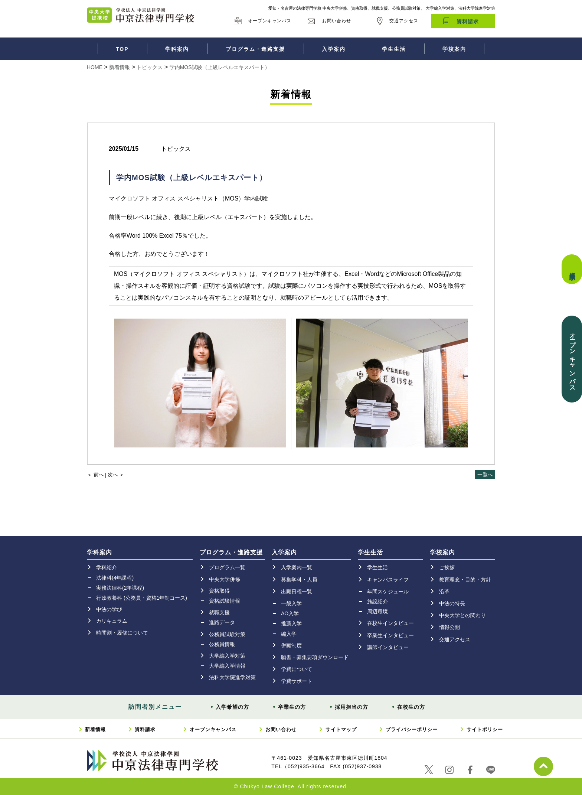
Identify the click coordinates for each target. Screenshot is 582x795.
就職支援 (219, 612)
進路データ (222, 622)
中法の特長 (452, 603)
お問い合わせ (336, 20)
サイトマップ (341, 729)
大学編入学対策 (227, 656)
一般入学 (291, 603)
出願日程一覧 (296, 591)
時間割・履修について (122, 633)
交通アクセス (403, 20)
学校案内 (454, 49)
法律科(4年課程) (115, 578)
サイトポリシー (485, 729)
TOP (122, 49)
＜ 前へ (95, 475)
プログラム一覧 (227, 567)
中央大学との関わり (462, 615)
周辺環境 (377, 612)
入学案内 (334, 49)
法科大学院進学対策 (232, 677)
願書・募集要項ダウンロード (315, 657)
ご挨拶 (447, 567)
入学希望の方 (232, 707)
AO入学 (290, 613)
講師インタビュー (388, 647)
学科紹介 (106, 567)
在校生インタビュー (390, 623)
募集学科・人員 (299, 580)
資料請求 (468, 22)
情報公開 (449, 627)
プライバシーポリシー (412, 729)
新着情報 (95, 729)
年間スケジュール (388, 591)
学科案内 (177, 49)
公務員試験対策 (227, 634)
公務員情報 (222, 644)
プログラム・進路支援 (255, 49)
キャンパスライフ (388, 580)
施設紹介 (377, 602)
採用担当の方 (351, 707)
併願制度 (291, 645)
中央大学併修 (224, 579)
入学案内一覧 (296, 567)
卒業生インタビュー (390, 635)
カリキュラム (111, 621)
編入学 (289, 634)
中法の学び (109, 609)
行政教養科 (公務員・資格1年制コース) (141, 598)
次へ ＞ (116, 475)
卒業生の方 (292, 707)
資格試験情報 (224, 601)
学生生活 (394, 49)
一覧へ (485, 475)
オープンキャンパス (269, 20)
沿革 (444, 591)
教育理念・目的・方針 (465, 580)
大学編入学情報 (227, 666)
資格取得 (219, 591)
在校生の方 (411, 707)
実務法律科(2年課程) (120, 588)
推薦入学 (291, 623)
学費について (296, 669)
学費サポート (296, 681)
